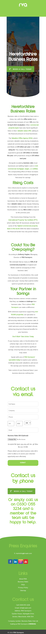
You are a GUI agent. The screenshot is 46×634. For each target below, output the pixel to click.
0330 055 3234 (25, 605)
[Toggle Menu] (10, 2)
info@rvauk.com (25, 608)
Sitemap (23, 590)
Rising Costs (23, 183)
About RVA (23, 579)
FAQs (23, 584)
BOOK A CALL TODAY (20, 69)
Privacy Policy (23, 587)
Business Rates (23, 582)
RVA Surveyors (23, 5)
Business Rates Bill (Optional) (18, 435)
